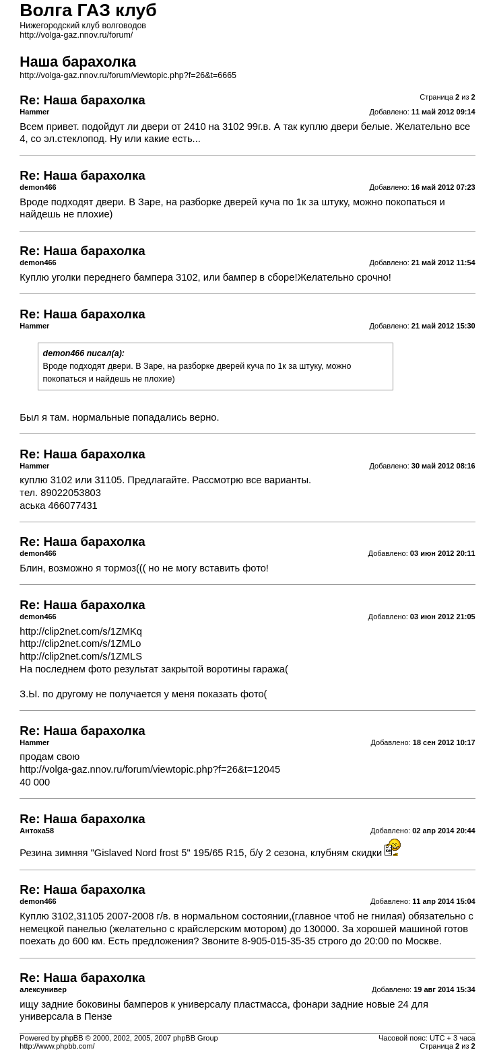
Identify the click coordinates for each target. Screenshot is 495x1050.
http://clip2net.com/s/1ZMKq (81, 631)
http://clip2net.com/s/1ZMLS (81, 656)
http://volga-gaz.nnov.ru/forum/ (76, 35)
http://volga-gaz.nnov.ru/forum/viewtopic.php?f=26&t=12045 (150, 769)
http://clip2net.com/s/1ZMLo (80, 643)
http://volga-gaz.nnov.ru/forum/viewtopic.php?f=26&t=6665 (128, 75)
